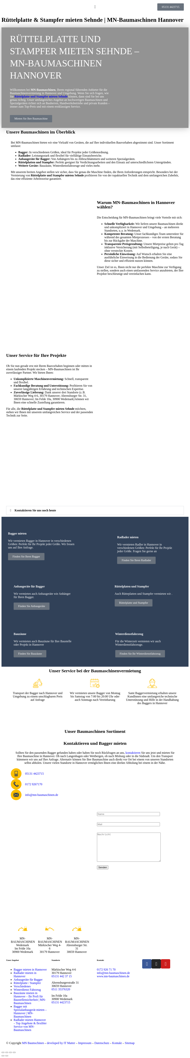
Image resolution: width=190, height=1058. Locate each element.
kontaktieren (133, 752)
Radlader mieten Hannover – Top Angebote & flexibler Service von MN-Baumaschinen (30, 1025)
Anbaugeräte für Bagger (28, 979)
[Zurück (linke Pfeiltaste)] (2, 1055)
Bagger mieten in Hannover (30, 969)
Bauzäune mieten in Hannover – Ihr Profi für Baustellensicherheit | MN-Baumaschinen (30, 998)
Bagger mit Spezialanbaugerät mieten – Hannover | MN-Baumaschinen (30, 1011)
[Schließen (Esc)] (14, 1052)
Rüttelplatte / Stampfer (27, 983)
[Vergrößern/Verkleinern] (2, 1052)
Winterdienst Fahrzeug (27, 989)
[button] (95, 6)
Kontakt (117, 1043)
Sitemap (130, 1043)
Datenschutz (101, 1043)
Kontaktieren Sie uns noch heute (35, 510)
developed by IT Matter (61, 1043)
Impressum (84, 1043)
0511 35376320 (61, 989)
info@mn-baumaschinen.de (113, 972)
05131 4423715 (61, 1002)
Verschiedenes (22, 986)
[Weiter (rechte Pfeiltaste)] (6, 1055)
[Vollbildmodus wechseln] (6, 1052)
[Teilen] (10, 1052)
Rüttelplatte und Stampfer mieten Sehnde (40, 96)
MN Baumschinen (33, 1043)
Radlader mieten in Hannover (25, 974)
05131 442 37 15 (62, 976)
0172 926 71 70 (106, 969)
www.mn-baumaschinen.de (113, 976)
